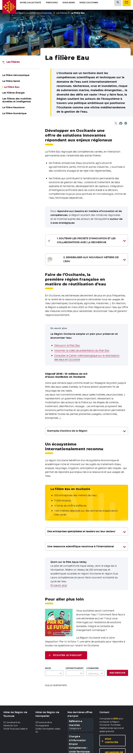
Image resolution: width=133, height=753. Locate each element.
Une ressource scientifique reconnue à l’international (80, 546)
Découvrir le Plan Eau (67, 345)
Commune (92, 668)
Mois (48, 668)
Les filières (61, 13)
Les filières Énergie (13, 92)
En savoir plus (58, 585)
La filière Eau (11, 87)
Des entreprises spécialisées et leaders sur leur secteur (81, 531)
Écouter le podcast (67, 655)
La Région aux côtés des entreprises (33, 13)
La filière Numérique (14, 113)
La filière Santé (11, 81)
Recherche (117, 673)
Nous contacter (111, 740)
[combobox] (95, 673)
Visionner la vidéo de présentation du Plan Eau (81, 350)
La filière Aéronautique (15, 75)
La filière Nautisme (13, 107)
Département (75, 668)
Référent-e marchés (75, 723)
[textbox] (95, 673)
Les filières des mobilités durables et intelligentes (16, 100)
